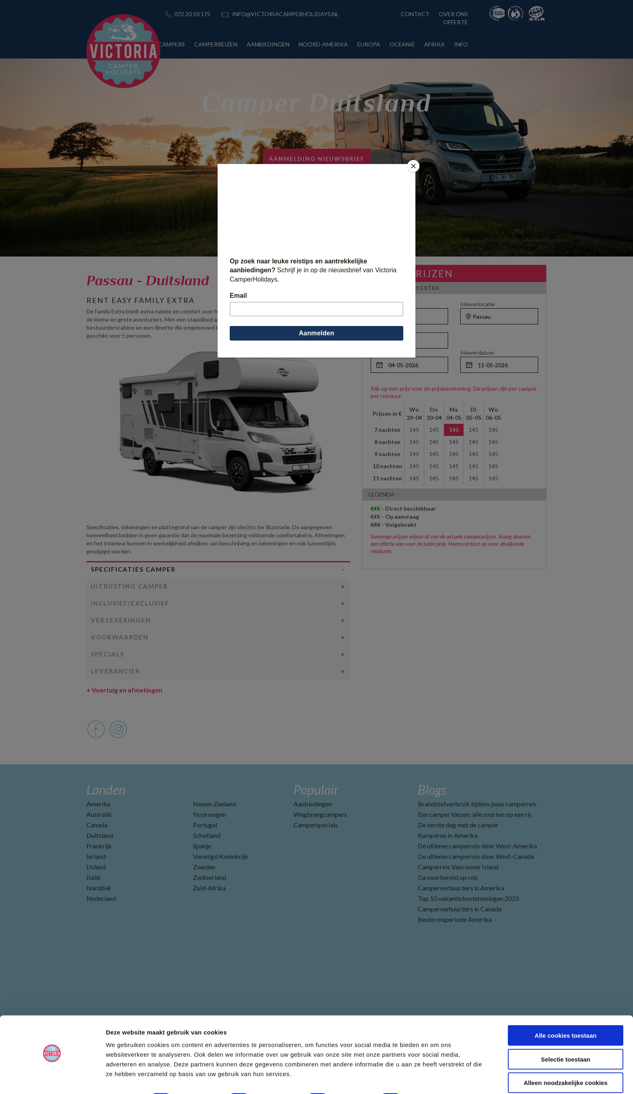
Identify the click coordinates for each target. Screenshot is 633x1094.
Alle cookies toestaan (565, 1013)
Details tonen (436, 1078)
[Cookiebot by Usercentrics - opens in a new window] (52, 1078)
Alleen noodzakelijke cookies (566, 1060)
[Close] (413, 166)
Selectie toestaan (566, 1037)
